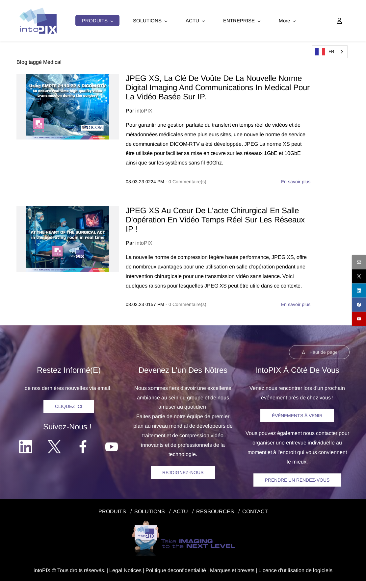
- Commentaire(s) (186, 180)
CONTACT (255, 510)
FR (324, 52)
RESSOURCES (215, 510)
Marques (220, 569)
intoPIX (143, 110)
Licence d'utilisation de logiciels (295, 569)
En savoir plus (295, 180)
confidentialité (189, 569)
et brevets (242, 569)
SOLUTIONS (149, 510)
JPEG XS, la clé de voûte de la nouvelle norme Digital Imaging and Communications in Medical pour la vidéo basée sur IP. (218, 86)
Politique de (159, 569)
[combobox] (330, 51)
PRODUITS (112, 510)
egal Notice (125, 569)
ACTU (180, 510)
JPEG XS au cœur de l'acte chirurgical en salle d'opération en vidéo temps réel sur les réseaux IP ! (215, 218)
